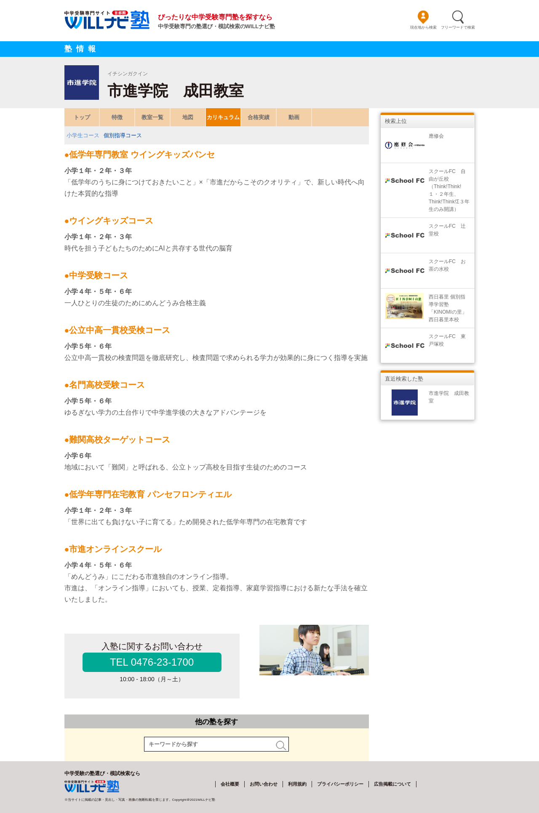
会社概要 (230, 783)
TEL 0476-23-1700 (152, 662)
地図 (187, 117)
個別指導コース (123, 135)
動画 (293, 117)
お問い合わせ (264, 783)
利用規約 (297, 783)
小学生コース (83, 135)
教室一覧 (152, 117)
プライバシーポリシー (340, 783)
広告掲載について (392, 783)
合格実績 (259, 117)
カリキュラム (223, 117)
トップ (81, 117)
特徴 (117, 117)
